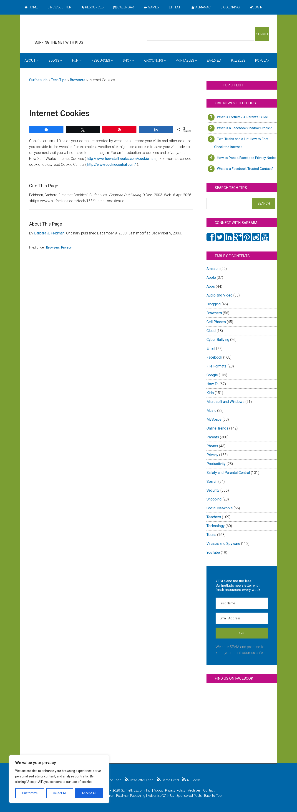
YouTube (213, 552)
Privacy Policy (175, 790)
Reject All (59, 793)
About (158, 790)
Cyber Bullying (217, 339)
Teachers (213, 517)
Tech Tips (58, 80)
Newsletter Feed (139, 780)
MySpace (213, 419)
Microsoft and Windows (225, 402)
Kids (210, 393)
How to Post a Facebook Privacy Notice (247, 158)
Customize (30, 793)
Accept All (89, 793)
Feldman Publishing (130, 795)
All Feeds (191, 780)
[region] (59, 779)
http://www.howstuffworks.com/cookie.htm (121, 158)
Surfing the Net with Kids (66, 29)
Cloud (211, 331)
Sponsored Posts (189, 795)
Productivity (216, 464)
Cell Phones (216, 322)
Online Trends (217, 428)
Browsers (77, 80)
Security (212, 490)
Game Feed (168, 780)
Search (211, 481)
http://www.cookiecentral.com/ (112, 164)
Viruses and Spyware (223, 543)
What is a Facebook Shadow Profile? (244, 128)
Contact (208, 790)
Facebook (214, 357)
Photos (212, 446)
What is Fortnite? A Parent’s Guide (242, 117)
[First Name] (242, 603)
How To (212, 384)
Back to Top (213, 795)
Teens (211, 535)
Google (212, 375)
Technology (215, 526)
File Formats (216, 366)
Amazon (212, 268)
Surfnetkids (38, 80)
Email (210, 348)
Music (211, 410)
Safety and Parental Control (228, 472)
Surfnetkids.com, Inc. (136, 790)
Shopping (213, 499)
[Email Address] (242, 618)
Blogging (213, 304)
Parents (212, 437)
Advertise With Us (161, 795)
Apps (210, 286)
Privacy (66, 247)
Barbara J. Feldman (49, 233)
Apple (211, 277)
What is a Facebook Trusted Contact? (245, 169)
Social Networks (219, 508)
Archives (194, 790)
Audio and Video (219, 295)
